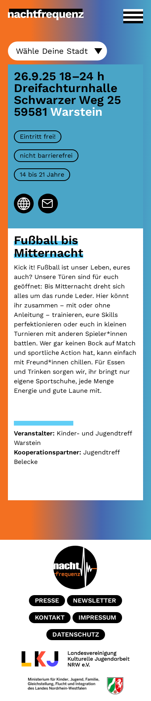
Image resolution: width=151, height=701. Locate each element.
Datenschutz (75, 634)
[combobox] (57, 50)
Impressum (97, 617)
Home (75, 567)
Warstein (76, 112)
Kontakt (50, 617)
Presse (47, 600)
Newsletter (94, 600)
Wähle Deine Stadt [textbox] (52, 50)
